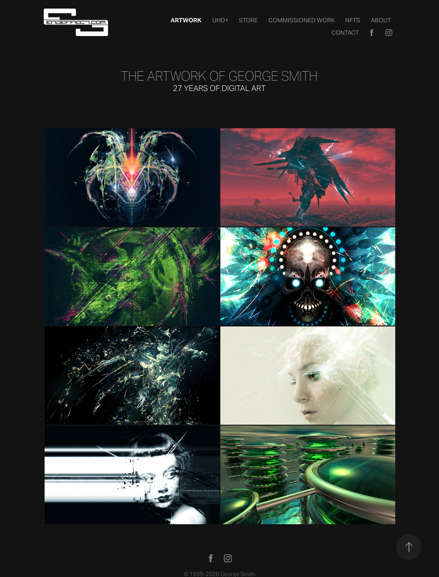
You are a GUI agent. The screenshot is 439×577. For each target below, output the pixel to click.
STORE (248, 20)
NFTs (352, 20)
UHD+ (220, 20)
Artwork (186, 20)
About (381, 20)
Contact (345, 32)
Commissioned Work (301, 20)
